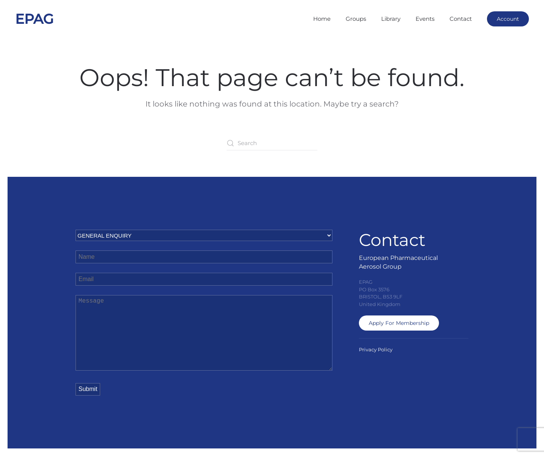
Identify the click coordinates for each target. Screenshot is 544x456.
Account (508, 18)
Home (322, 18)
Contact (461, 18)
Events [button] (425, 18)
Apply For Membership (399, 323)
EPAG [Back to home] (34, 19)
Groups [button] (356, 18)
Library (390, 18)
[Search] (272, 143)
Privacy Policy (376, 349)
